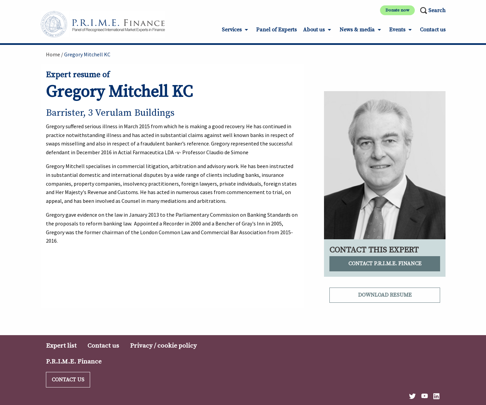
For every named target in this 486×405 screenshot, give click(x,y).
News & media (357, 29)
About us (314, 29)
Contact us (433, 29)
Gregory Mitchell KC (87, 54)
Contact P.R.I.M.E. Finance (385, 263)
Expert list (61, 346)
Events (397, 29)
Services (232, 29)
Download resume (385, 295)
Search (437, 10)
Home (53, 54)
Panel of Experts (276, 29)
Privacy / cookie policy (163, 346)
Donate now (397, 10)
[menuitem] (236, 31)
